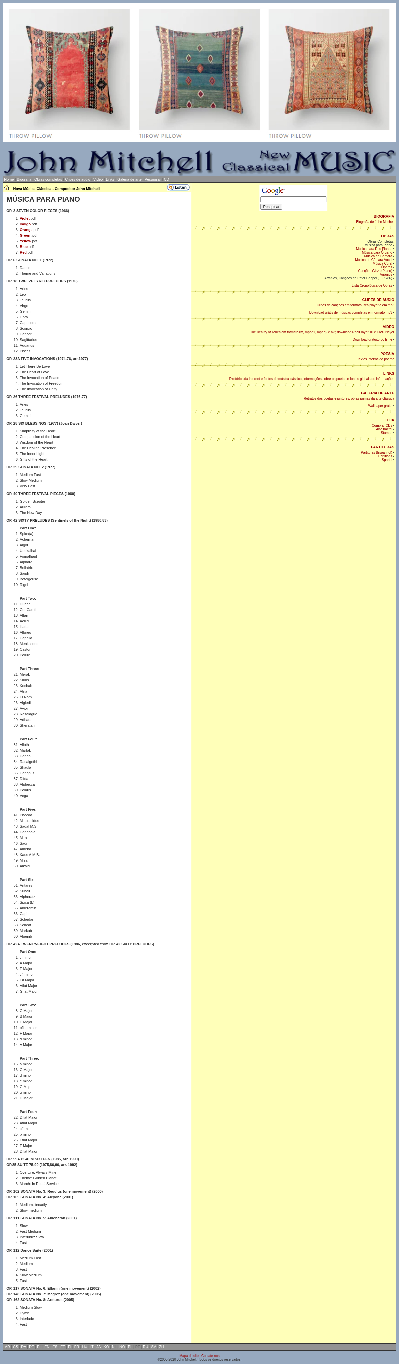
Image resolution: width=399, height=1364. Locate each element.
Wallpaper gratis (380, 406)
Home (8, 179)
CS (15, 1347)
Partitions (385, 456)
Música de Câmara (378, 256)
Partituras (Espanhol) (376, 452)
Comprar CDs (382, 425)
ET (62, 1347)
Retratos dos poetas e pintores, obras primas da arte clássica (349, 398)
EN (46, 1347)
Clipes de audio (77, 179)
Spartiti (387, 460)
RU (145, 1347)
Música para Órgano (377, 252)
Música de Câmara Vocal (373, 260)
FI (69, 1347)
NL (114, 1347)
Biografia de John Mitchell (375, 222)
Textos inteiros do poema (375, 359)
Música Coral (382, 263)
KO (106, 1347)
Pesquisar (153, 179)
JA (99, 1347)
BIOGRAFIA (384, 216)
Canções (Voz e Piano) (375, 271)
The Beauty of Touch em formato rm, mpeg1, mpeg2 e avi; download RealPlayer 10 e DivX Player (322, 332)
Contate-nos (210, 1356)
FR (76, 1347)
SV (153, 1347)
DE (31, 1347)
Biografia (24, 179)
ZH (161, 1347)
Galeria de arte (129, 179)
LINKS (388, 373)
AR (7, 1347)
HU (84, 1347)
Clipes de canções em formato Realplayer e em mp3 (355, 305)
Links (110, 179)
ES (54, 1347)
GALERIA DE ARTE (377, 393)
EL (39, 1347)
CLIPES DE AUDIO (378, 300)
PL (130, 1347)
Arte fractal (384, 429)
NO (122, 1347)
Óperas (386, 267)
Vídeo (98, 179)
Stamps (386, 433)
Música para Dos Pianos (374, 249)
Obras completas (48, 179)
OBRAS (387, 236)
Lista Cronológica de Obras (372, 285)
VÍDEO (388, 327)
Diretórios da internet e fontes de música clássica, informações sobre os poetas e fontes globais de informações (311, 379)
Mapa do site (189, 1356)
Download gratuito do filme (372, 339)
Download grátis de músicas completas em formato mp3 (350, 312)
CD (166, 179)
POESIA (387, 354)
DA (23, 1347)
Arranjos (386, 274)
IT (92, 1347)
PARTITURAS (382, 447)
